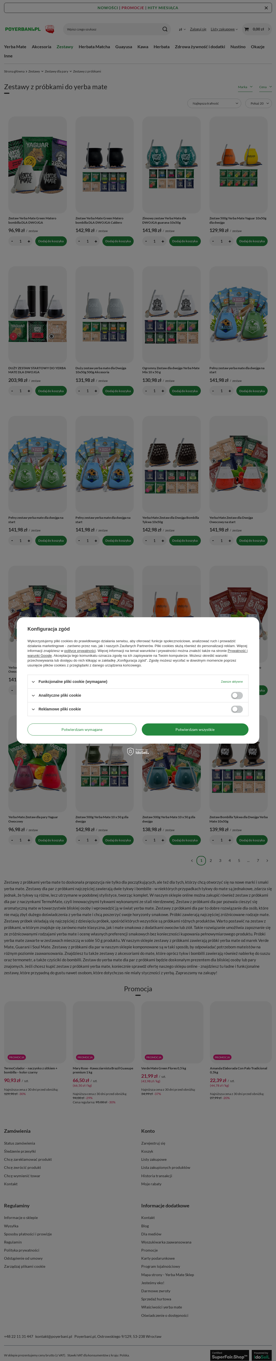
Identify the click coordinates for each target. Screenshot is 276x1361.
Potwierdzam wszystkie (195, 729)
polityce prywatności (80, 651)
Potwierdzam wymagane (81, 729)
